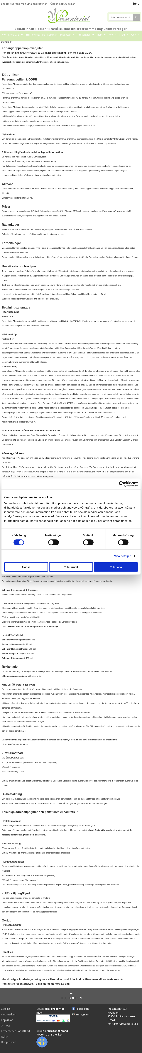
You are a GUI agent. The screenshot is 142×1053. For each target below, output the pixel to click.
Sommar (52, 34)
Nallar (4, 1036)
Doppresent (8, 1042)
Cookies (6, 1008)
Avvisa (26, 567)
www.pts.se (115, 970)
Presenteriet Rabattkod (15, 1031)
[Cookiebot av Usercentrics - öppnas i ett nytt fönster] (121, 484)
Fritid (124, 34)
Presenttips (86, 34)
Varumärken (8, 1014)
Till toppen (71, 996)
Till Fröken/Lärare (35, 34)
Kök (113, 34)
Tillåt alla (116, 567)
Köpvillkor (7, 1020)
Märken (67, 43)
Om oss (5, 1025)
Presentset (67, 34)
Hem (101, 34)
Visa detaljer (122, 555)
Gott (135, 34)
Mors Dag (16, 34)
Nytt (4, 34)
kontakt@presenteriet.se (50, 175)
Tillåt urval (71, 567)
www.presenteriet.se (46, 970)
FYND (78, 43)
